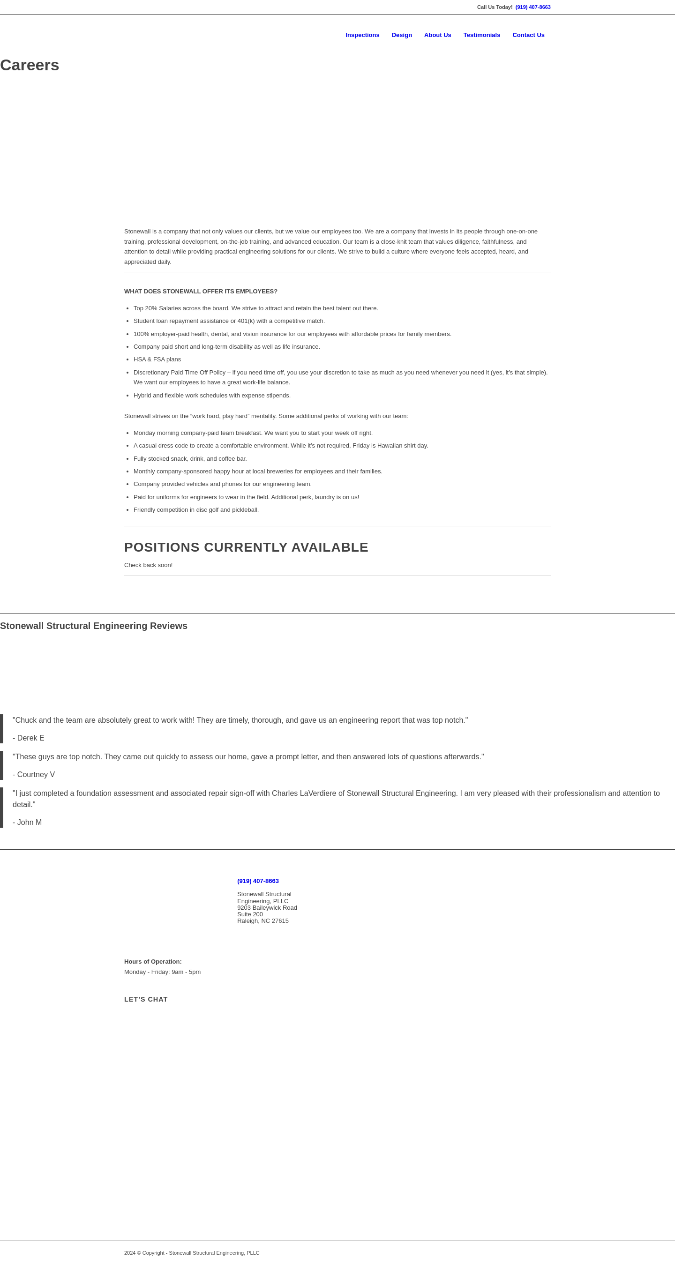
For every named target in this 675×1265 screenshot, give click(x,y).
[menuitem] (362, 35)
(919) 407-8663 (533, 7)
